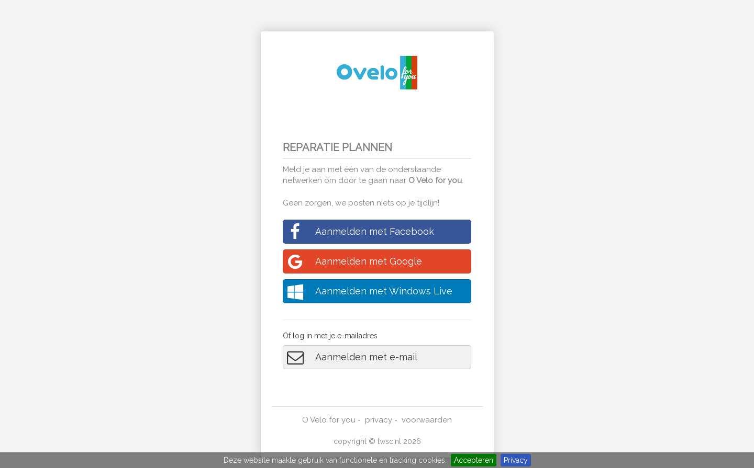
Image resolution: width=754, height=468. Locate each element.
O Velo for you (435, 180)
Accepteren (473, 460)
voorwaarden (427, 420)
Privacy (516, 460)
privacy (378, 420)
